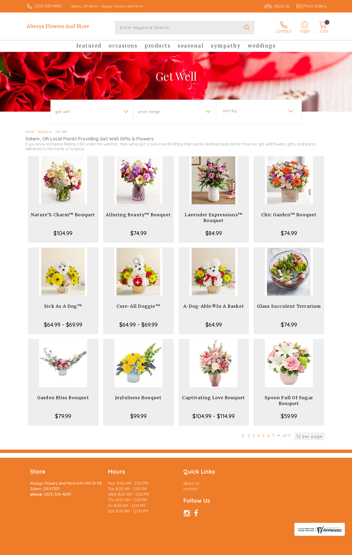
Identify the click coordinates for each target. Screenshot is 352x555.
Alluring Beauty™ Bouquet (138, 214)
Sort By (230, 110)
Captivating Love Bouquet (213, 397)
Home (29, 131)
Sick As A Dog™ (63, 306)
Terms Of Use (221, 550)
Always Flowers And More (58, 26)
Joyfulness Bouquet (138, 397)
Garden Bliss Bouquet (63, 397)
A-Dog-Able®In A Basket (213, 306)
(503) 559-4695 (48, 6)
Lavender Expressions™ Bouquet (214, 217)
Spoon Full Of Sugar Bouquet (289, 400)
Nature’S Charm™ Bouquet (63, 214)
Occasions (44, 131)
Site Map (314, 550)
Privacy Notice (249, 550)
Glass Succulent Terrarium (289, 306)
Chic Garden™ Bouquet (289, 214)
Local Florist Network (284, 550)
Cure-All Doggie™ (138, 306)
